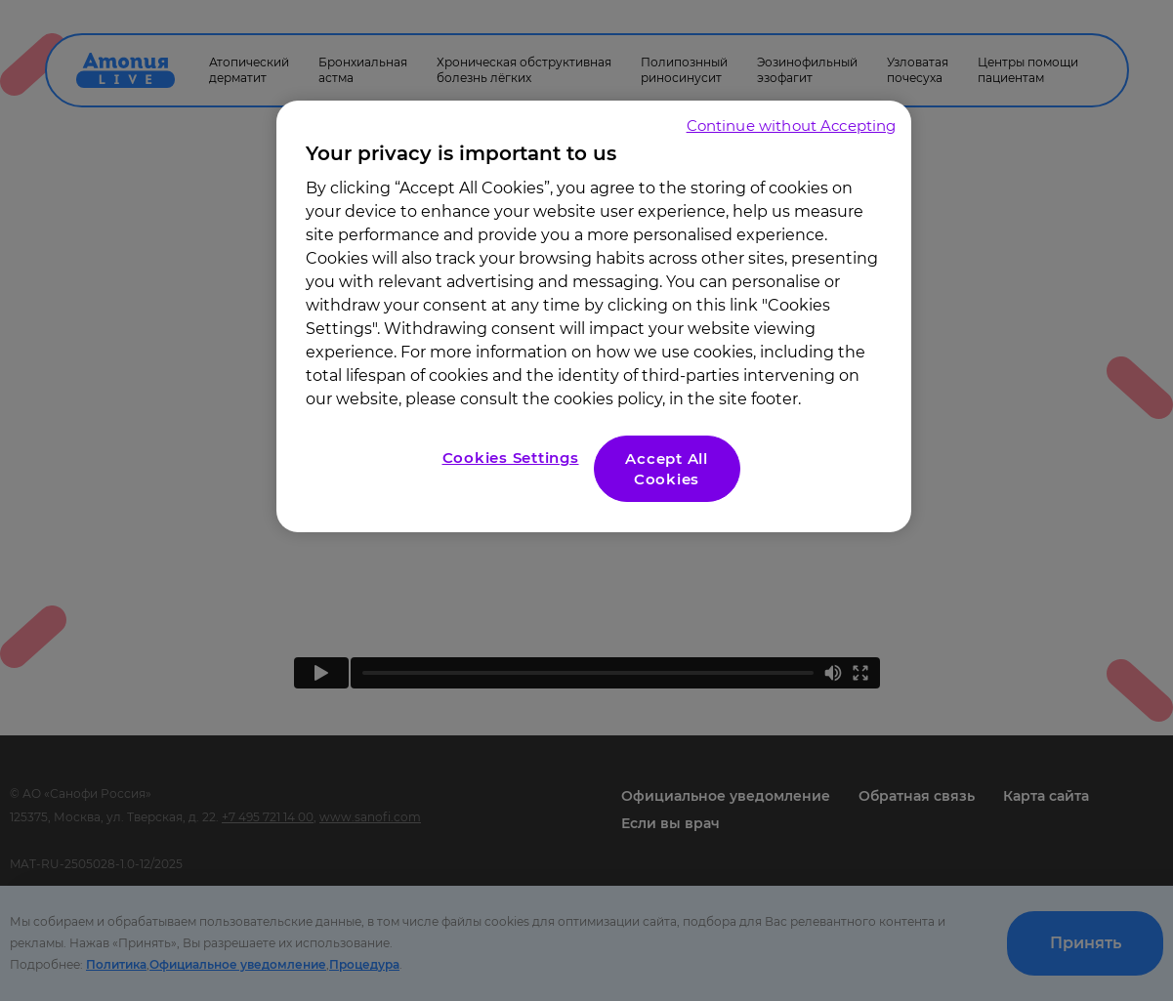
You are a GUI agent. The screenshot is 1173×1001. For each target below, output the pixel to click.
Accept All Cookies (666, 468)
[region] (593, 316)
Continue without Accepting (792, 125)
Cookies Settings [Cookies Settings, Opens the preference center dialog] (510, 457)
